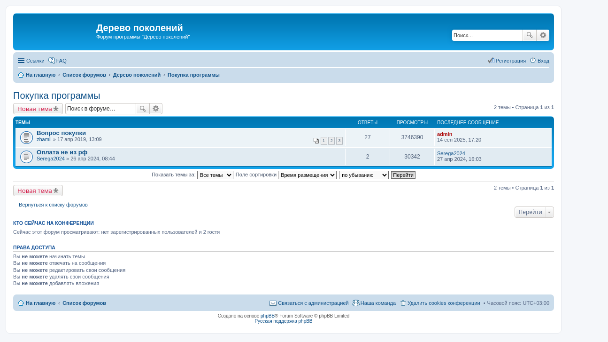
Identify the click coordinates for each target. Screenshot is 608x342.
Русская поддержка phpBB (283, 321)
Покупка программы (56, 95)
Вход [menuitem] (543, 61)
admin (444, 134)
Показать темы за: (192, 174)
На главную (40, 303)
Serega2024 (51, 158)
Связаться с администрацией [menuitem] (313, 303)
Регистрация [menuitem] (511, 61)
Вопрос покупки (61, 132)
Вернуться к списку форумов (53, 204)
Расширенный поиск (543, 35)
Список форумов (84, 303)
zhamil (44, 139)
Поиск (530, 35)
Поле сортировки (286, 174)
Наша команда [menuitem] (378, 303)
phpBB (268, 315)
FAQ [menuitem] (61, 61)
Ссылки (35, 61)
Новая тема (34, 108)
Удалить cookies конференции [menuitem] (444, 303)
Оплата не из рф (62, 152)
